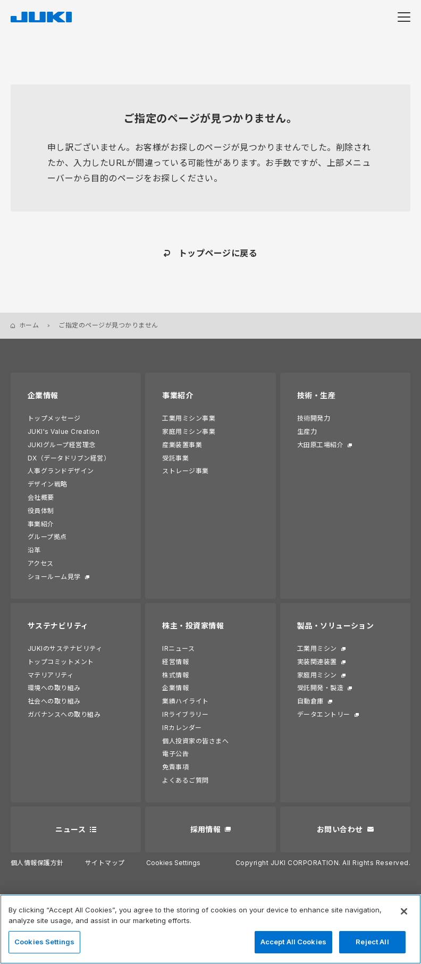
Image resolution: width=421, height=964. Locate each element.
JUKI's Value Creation (63, 431)
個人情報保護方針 (37, 863)
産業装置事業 (182, 445)
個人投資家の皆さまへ (195, 741)
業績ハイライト (185, 701)
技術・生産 (316, 395)
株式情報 (175, 675)
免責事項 (175, 767)
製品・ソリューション (335, 625)
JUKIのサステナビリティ (65, 648)
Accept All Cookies (293, 941)
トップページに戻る (218, 253)
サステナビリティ (58, 625)
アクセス (41, 563)
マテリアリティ (50, 675)
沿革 (34, 550)
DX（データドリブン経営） (69, 458)
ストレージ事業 (185, 471)
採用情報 (205, 829)
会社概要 (41, 497)
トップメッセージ (54, 418)
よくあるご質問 (185, 780)
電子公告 (175, 754)
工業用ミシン (317, 648)
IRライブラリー (185, 714)
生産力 (307, 431)
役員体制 (41, 511)
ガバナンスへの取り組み (64, 714)
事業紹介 (41, 524)
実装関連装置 (317, 662)
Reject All (372, 941)
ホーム (29, 325)
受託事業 (175, 458)
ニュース (70, 829)
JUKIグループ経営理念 (62, 445)
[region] (210, 929)
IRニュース (178, 648)
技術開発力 (313, 418)
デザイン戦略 (48, 484)
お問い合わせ (340, 829)
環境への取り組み (54, 688)
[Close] (404, 911)
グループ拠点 (47, 537)
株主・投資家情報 (193, 625)
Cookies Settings (173, 863)
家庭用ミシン (317, 675)
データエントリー (323, 714)
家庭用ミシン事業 (188, 431)
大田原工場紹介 (320, 445)
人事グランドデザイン (61, 471)
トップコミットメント (61, 662)
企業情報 (43, 395)
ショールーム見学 (54, 577)
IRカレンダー (181, 728)
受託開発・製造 (320, 688)
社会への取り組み (54, 701)
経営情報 (175, 662)
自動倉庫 (310, 701)
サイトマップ (105, 863)
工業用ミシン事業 (188, 418)
